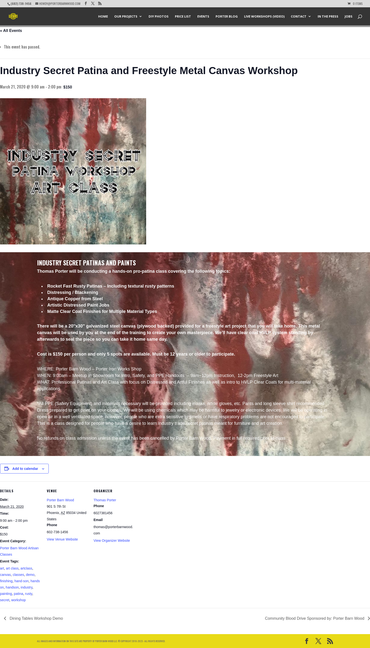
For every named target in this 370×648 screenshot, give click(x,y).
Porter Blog (227, 17)
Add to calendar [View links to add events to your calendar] (25, 469)
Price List (183, 17)
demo (30, 575)
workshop (18, 600)
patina (18, 594)
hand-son (21, 581)
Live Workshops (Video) (264, 17)
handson (12, 587)
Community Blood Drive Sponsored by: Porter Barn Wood (315, 618)
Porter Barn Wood (60, 500)
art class (12, 568)
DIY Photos (159, 17)
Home (103, 17)
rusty (28, 594)
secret (4, 600)
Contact (298, 17)
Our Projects (125, 17)
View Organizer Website (112, 540)
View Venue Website (62, 539)
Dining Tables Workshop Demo (36, 618)
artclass (26, 568)
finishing (6, 581)
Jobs (348, 17)
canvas (5, 575)
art (2, 568)
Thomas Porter (105, 500)
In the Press (328, 17)
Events (203, 17)
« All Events (11, 31)
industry (26, 587)
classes (18, 575)
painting (6, 594)
